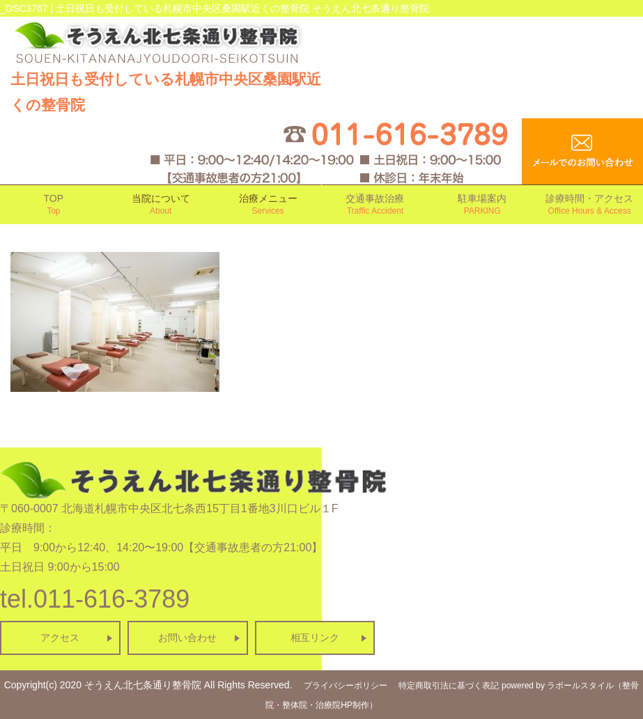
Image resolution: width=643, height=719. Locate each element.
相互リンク (314, 637)
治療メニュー (268, 205)
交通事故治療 (375, 205)
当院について (161, 205)
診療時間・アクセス (589, 205)
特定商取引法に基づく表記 (448, 685)
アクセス (59, 637)
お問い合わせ (187, 637)
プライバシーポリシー (345, 685)
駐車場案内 (482, 205)
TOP (53, 205)
